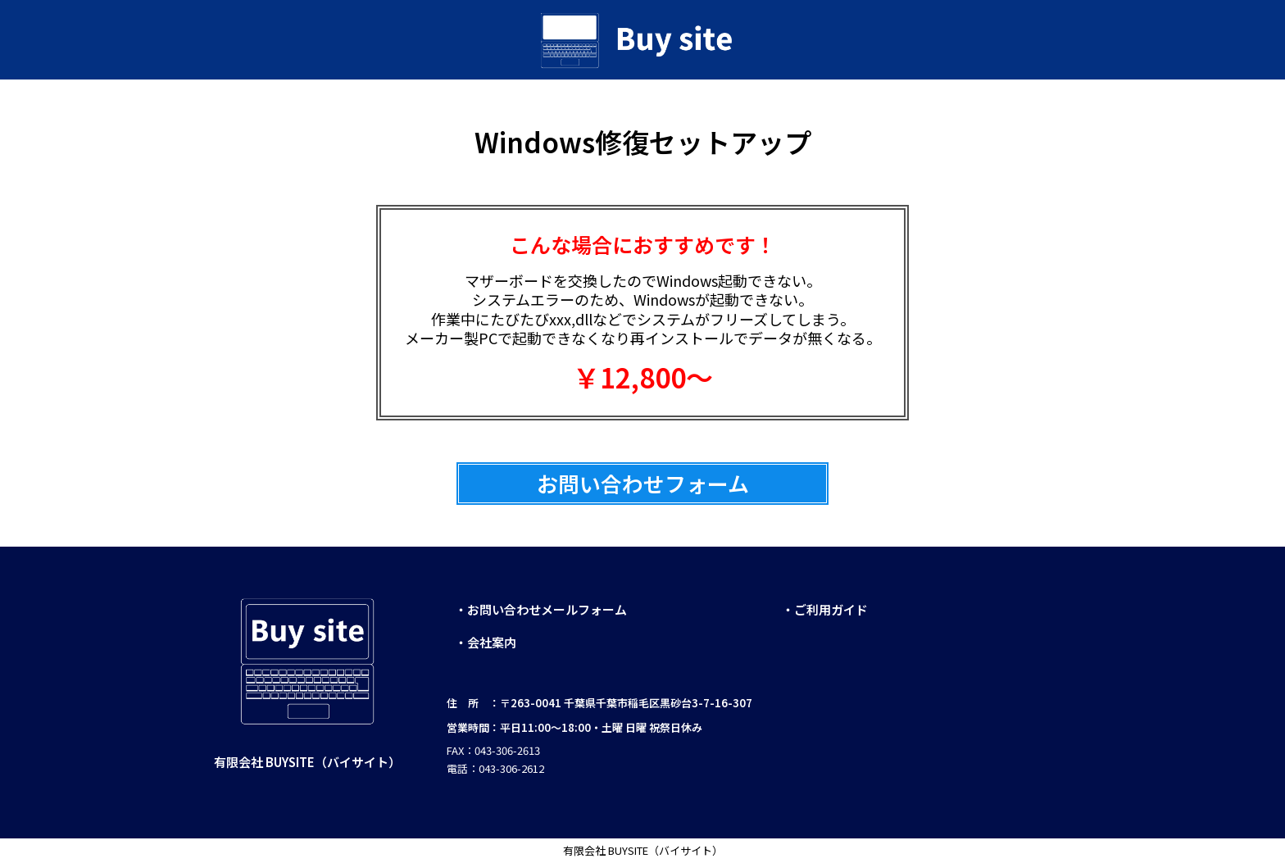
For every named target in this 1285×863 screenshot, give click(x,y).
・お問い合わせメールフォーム (541, 609)
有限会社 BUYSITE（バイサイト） (643, 850)
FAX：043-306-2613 (495, 750)
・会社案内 (485, 642)
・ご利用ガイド (825, 609)
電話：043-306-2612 (495, 768)
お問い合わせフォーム (643, 483)
